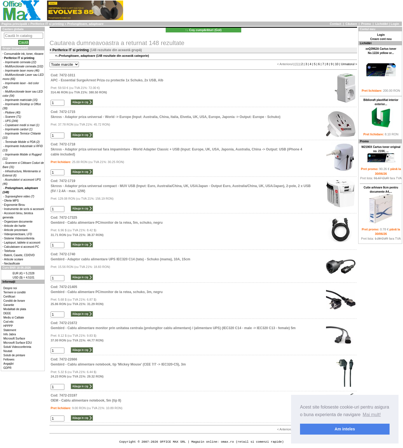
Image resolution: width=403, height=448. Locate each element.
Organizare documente (18, 221)
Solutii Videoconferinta (17, 346)
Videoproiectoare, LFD (18, 234)
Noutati (7, 351)
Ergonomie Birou (14, 204)
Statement (9, 330)
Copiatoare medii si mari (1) (22, 125)
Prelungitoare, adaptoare (85, 23)
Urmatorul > (349, 64)
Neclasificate (12, 263)
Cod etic (8, 321)
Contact (335, 23)
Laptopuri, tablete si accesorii (22, 242)
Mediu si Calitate (13, 317)
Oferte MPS (11, 200)
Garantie (8, 304)
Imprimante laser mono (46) (22, 70)
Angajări (8, 363)
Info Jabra (9, 334)
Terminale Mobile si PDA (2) (22, 141)
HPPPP (8, 325)
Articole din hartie (15, 225)
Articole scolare (13, 259)
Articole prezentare (16, 230)
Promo (366, 23)
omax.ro (227, 442)
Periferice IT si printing (47, 23)
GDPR (7, 367)
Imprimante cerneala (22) (20, 62)
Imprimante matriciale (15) (21, 100)
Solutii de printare (14, 355)
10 (336, 64)
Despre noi (10, 288)
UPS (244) (11, 120)
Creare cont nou (381, 39)
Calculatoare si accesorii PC (21, 246)
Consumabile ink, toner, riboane (24, 53)
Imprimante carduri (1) (18, 129)
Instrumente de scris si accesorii (24, 209)
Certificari (9, 296)
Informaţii (9, 281)
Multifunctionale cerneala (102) (24, 66)
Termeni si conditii (14, 292)
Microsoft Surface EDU (17, 342)
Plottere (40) (12, 112)
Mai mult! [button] (372, 414)
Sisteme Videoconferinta (19, 238)
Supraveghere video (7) (19, 196)
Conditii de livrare (14, 300)
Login (395, 23)
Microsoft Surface (14, 338)
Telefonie (9, 251)
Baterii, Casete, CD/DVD (19, 255)
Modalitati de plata (14, 309)
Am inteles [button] (345, 429)
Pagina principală (14, 23)
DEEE (7, 313)
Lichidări (381, 23)
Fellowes (8, 359)
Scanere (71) (13, 116)
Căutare (351, 23)
